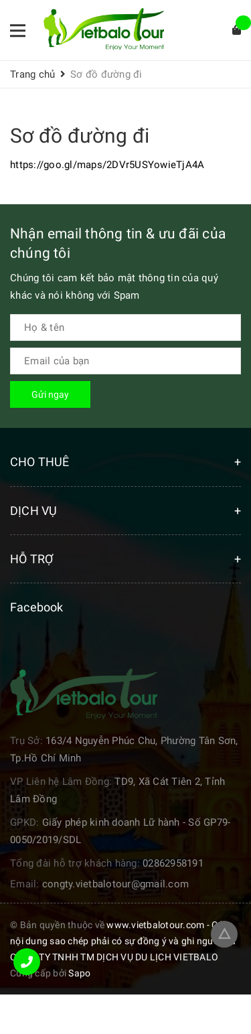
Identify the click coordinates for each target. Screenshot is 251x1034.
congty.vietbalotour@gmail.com (115, 884)
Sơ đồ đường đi (79, 135)
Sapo (79, 973)
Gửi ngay (50, 394)
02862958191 (173, 863)
